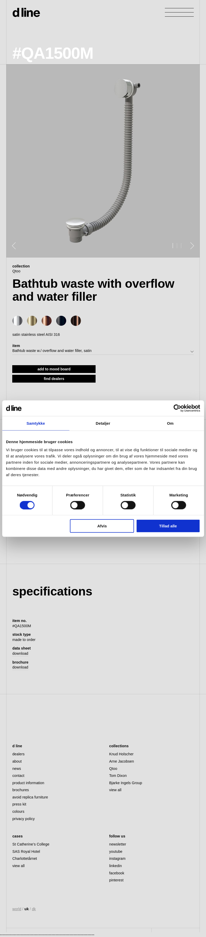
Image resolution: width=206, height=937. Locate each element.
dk (34, 909)
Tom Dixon (118, 776)
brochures (20, 790)
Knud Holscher (121, 754)
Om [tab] (170, 423)
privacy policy (23, 819)
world (16, 909)
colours (18, 811)
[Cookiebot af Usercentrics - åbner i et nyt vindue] (177, 408)
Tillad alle (168, 526)
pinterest (116, 880)
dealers (18, 754)
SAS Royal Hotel (26, 851)
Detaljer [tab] (103, 423)
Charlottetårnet (24, 858)
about (17, 761)
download (20, 653)
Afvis (102, 526)
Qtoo (16, 271)
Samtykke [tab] (36, 423)
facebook (116, 873)
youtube (115, 851)
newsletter (117, 844)
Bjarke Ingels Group (125, 783)
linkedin (115, 866)
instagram (117, 858)
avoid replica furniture (30, 797)
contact (18, 776)
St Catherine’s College (30, 844)
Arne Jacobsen (121, 761)
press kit (19, 804)
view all (115, 790)
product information (28, 783)
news (16, 768)
